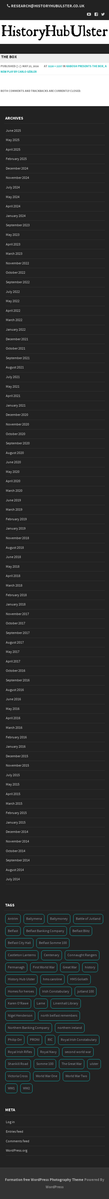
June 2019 (13, 500)
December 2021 (17, 339)
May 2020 (12, 472)
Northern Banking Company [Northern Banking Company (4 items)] (28, 1028)
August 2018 (15, 548)
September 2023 (18, 225)
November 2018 (17, 538)
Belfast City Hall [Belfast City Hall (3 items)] (19, 943)
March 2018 (14, 585)
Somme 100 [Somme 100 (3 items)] (44, 1064)
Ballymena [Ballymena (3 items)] (34, 919)
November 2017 (17, 614)
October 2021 (15, 348)
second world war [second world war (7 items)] (78, 1052)
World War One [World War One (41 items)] (46, 1076)
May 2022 (12, 301)
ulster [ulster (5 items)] (94, 1064)
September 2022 (18, 282)
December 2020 (17, 415)
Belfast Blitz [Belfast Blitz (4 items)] (81, 931)
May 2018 (12, 566)
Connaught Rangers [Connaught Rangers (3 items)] (82, 955)
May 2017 (12, 652)
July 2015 (13, 775)
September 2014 (18, 860)
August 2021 (15, 367)
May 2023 (12, 235)
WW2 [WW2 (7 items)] (26, 1088)
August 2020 (15, 453)
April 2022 (13, 311)
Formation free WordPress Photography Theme (44, 1179)
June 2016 (13, 699)
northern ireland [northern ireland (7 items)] (70, 1028)
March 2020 (14, 491)
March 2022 (14, 320)
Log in (10, 1122)
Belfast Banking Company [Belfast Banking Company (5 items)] (45, 931)
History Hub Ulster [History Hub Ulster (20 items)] (21, 979)
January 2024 (16, 216)
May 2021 (12, 386)
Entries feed (14, 1131)
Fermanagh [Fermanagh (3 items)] (16, 967)
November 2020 (17, 424)
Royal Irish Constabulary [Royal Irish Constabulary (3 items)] (79, 1040)
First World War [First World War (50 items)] (44, 967)
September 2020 (18, 443)
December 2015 (17, 756)
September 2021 (18, 358)
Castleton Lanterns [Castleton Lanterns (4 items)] (22, 955)
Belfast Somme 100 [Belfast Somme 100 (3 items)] (53, 943)
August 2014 (15, 870)
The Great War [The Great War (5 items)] (72, 1064)
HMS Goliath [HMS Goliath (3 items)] (79, 979)
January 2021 (16, 405)
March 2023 (14, 254)
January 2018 (16, 604)
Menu (54, 49)
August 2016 (15, 690)
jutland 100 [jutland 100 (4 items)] (85, 991)
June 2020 (13, 462)
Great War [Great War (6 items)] (70, 967)
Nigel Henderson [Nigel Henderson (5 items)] (20, 1015)
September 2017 (18, 633)
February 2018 (16, 595)
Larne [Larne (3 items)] (41, 1003)
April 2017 (13, 661)
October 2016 (15, 671)
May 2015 (12, 784)
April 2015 (13, 794)
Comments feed (17, 1141)
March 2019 (14, 509)
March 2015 (14, 803)
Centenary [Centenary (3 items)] (51, 955)
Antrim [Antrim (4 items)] (13, 919)
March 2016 (14, 728)
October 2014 (15, 851)
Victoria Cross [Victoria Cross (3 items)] (18, 1076)
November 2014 (17, 841)
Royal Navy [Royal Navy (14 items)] (48, 1052)
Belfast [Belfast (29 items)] (13, 931)
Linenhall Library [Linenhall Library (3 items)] (65, 1003)
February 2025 (16, 159)
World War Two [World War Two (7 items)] (76, 1076)
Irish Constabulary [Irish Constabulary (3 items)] (55, 991)
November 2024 (17, 178)
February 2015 (16, 813)
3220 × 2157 (55, 66)
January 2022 (16, 329)
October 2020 (15, 434)
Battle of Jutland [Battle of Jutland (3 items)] (88, 919)
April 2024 (13, 206)
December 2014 (17, 832)
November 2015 (17, 765)
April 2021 (13, 396)
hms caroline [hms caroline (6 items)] (52, 979)
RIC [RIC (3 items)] (50, 1040)
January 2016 (16, 746)
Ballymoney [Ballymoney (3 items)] (59, 919)
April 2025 (13, 149)
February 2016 (16, 737)
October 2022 (15, 272)
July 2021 (13, 377)
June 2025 (13, 131)
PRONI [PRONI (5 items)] (35, 1040)
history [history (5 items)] (90, 967)
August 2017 (15, 642)
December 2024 (17, 168)
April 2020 (13, 481)
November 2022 (17, 263)
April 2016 (13, 718)
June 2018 (13, 557)
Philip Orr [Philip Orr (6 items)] (15, 1040)
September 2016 (18, 680)
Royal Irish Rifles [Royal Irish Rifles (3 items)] (20, 1052)
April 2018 (13, 576)
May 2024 (12, 197)
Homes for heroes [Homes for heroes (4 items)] (21, 991)
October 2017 (15, 623)
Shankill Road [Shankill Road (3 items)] (18, 1064)
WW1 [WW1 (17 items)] (11, 1088)
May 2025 (12, 140)
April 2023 (13, 244)
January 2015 (16, 822)
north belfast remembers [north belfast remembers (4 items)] (59, 1015)
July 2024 (13, 187)
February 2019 (16, 519)
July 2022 (13, 292)
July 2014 (13, 879)
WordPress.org (16, 1150)
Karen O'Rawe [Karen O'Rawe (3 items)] (18, 1003)
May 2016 (12, 709)
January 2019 (16, 528)
